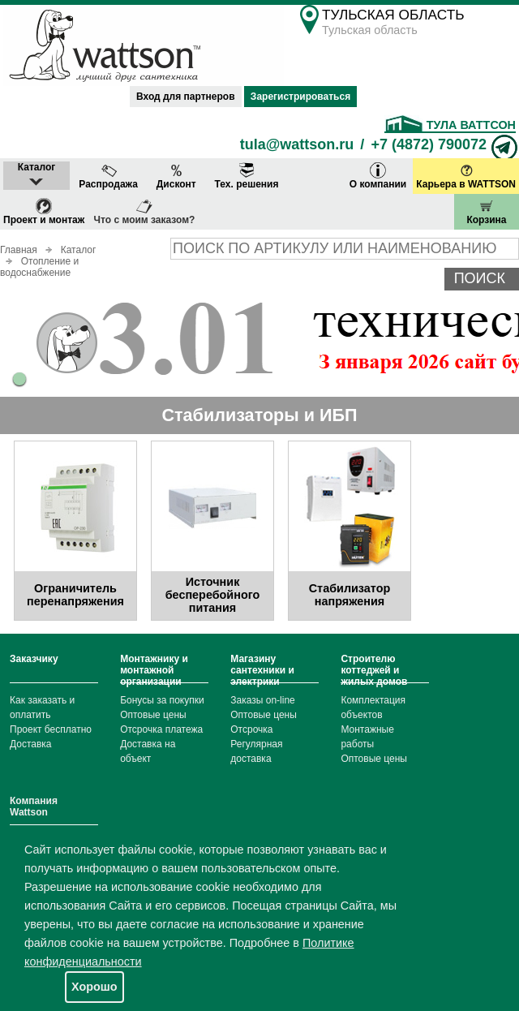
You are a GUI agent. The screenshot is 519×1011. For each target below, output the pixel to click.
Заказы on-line (262, 700)
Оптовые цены (153, 715)
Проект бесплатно (51, 729)
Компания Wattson (34, 806)
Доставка (31, 744)
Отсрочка (251, 729)
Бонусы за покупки (162, 700)
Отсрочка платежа (161, 729)
